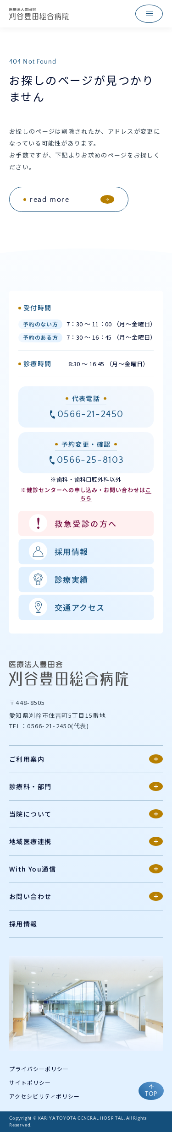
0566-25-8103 (90, 460)
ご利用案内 (26, 759)
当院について (30, 813)
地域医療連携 (30, 841)
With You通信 (32, 868)
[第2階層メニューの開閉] (156, 759)
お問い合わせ (30, 896)
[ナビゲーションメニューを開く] (149, 14)
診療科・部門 (30, 786)
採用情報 (23, 923)
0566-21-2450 (90, 414)
